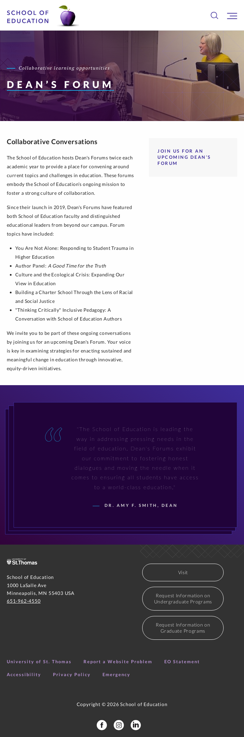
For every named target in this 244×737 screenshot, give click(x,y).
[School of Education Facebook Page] (102, 725)
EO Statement (182, 661)
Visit (183, 572)
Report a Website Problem (117, 661)
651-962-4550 (24, 601)
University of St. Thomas (39, 661)
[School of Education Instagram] (119, 725)
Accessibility (24, 674)
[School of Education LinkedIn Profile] (136, 725)
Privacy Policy (72, 674)
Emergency (116, 674)
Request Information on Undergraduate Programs (183, 598)
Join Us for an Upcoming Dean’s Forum (184, 157)
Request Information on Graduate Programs (183, 628)
